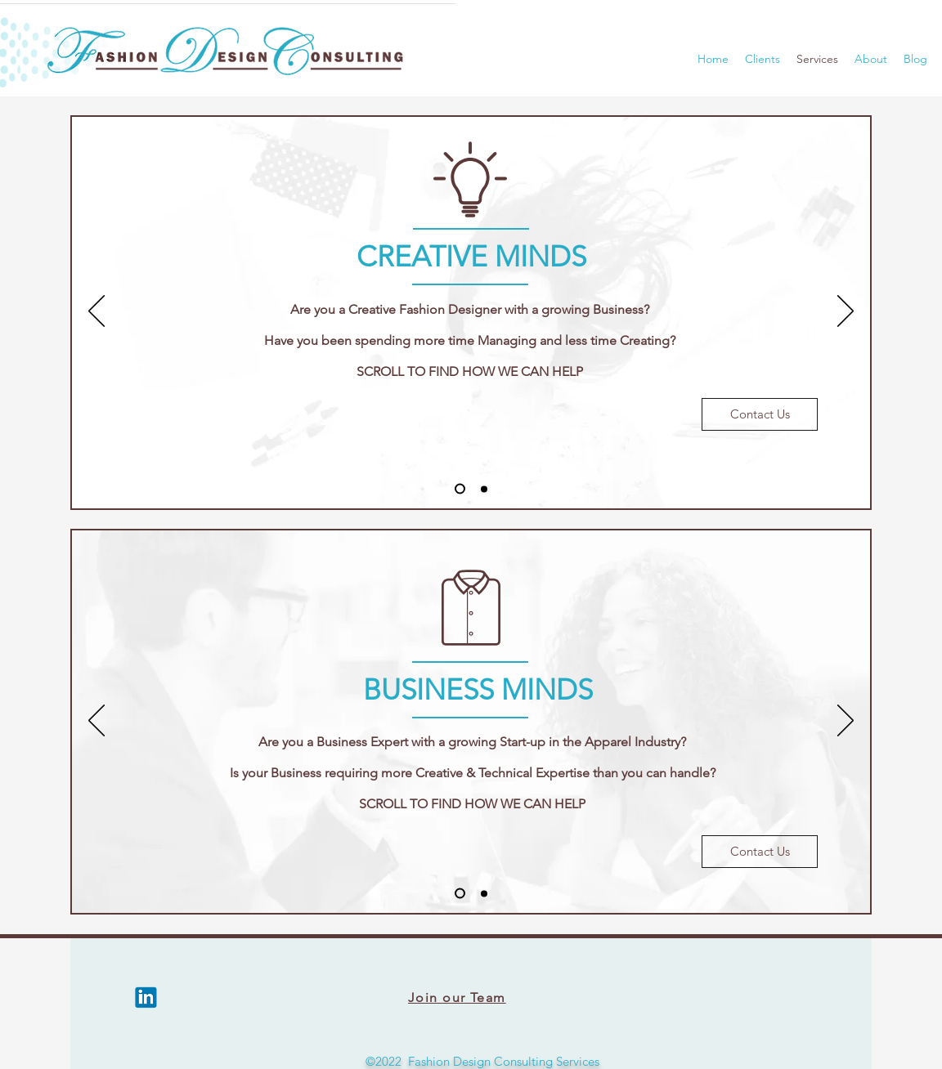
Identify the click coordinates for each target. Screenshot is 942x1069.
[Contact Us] (760, 414)
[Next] (845, 312)
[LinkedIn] (146, 998)
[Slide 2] (484, 488)
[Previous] (96, 312)
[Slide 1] (460, 489)
